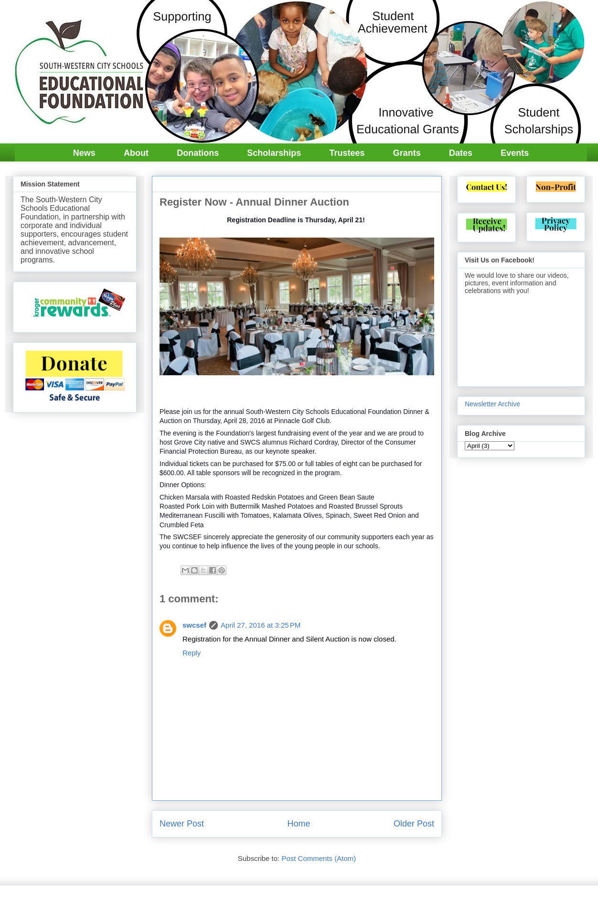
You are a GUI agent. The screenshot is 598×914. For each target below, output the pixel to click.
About (136, 153)
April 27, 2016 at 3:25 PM (260, 625)
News (84, 153)
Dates (460, 153)
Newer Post (182, 823)
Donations (198, 153)
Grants (407, 153)
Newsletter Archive (492, 404)
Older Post (414, 823)
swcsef (194, 625)
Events (515, 153)
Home (298, 823)
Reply (191, 653)
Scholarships (274, 153)
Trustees (347, 153)
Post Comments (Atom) (318, 858)
